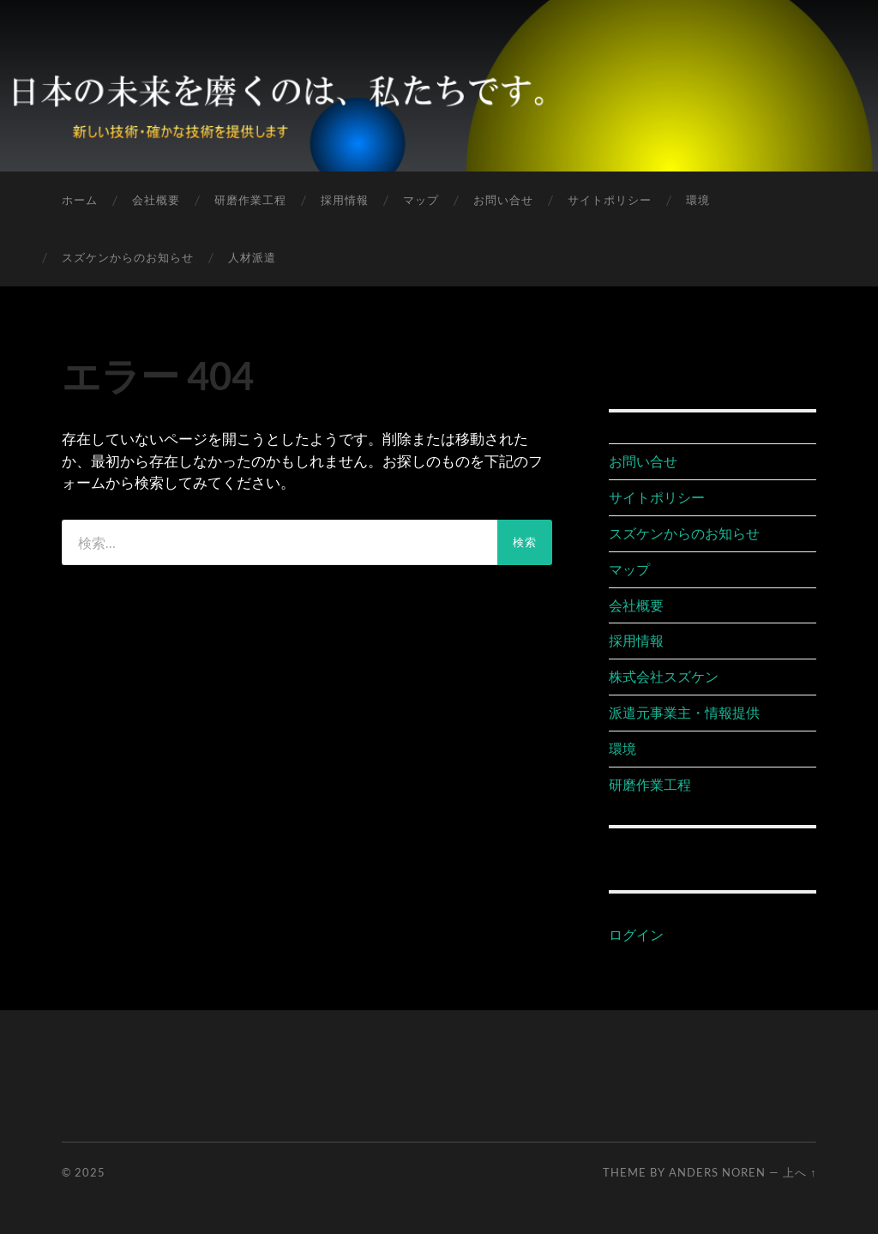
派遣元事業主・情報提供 (684, 712)
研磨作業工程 (250, 200)
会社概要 (156, 200)
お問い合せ (503, 200)
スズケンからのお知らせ (128, 257)
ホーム (80, 200)
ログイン (636, 934)
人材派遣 (252, 257)
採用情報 (345, 200)
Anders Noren (717, 1172)
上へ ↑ (799, 1172)
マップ (421, 200)
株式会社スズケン (664, 676)
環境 (698, 200)
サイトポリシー (610, 200)
